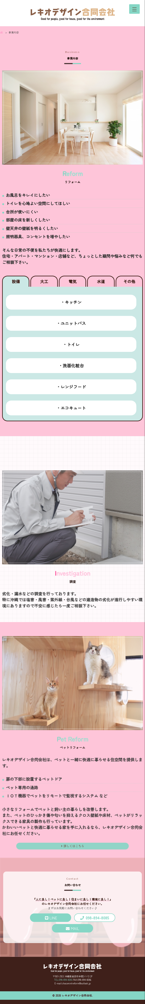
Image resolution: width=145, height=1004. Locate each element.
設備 (16, 281)
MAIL (75, 928)
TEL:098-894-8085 (63, 979)
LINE (51, 917)
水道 (101, 281)
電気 (73, 281)
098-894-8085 (97, 917)
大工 (44, 281)
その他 (129, 281)
